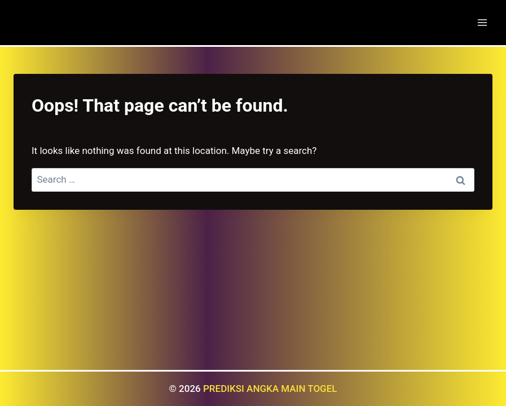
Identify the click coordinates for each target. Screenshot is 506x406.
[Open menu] (482, 22)
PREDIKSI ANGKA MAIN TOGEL (270, 388)
